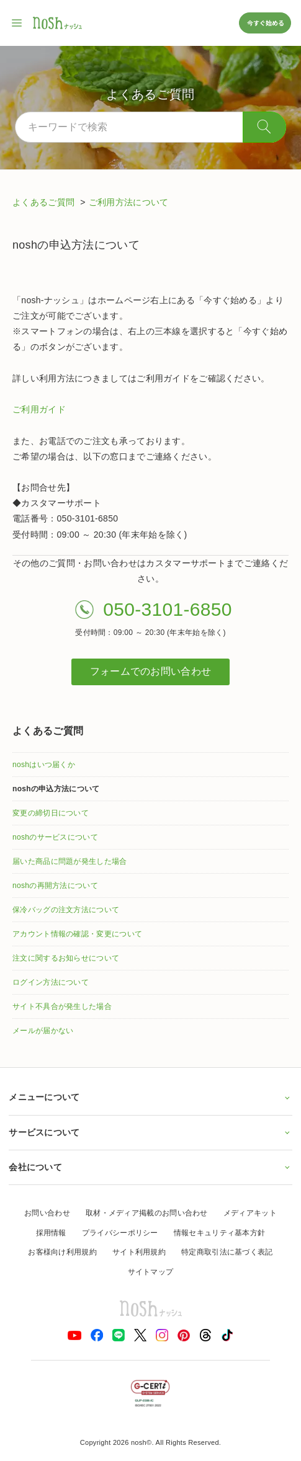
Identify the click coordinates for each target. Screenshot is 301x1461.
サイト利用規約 (139, 1252)
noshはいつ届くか (43, 764)
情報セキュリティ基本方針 (220, 1232)
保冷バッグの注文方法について (65, 909)
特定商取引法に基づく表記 (227, 1252)
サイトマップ (151, 1272)
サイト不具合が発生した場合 (62, 1006)
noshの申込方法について (56, 788)
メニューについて (150, 1097)
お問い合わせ (47, 1213)
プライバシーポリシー (120, 1232)
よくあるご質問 (44, 202)
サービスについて (150, 1132)
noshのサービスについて (55, 837)
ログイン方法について (50, 982)
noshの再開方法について (55, 885)
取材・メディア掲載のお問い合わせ (147, 1213)
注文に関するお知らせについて (65, 958)
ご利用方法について (129, 202)
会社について (150, 1167)
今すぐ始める (265, 22)
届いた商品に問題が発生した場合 (69, 861)
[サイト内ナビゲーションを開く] (17, 23)
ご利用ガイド (39, 409)
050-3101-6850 (167, 609)
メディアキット (250, 1213)
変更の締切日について (50, 813)
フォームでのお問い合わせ (151, 671)
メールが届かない (42, 1030)
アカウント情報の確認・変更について (77, 934)
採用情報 (51, 1232)
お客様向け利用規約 (62, 1252)
